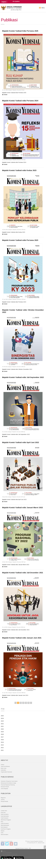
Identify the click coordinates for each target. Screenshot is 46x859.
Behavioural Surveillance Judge (8, 783)
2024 (2, 718)
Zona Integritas (4, 788)
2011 (2, 750)
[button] (4, 2)
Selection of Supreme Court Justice (9, 781)
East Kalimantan (5, 816)
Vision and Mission (5, 766)
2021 (2, 726)
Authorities (3, 770)
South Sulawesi (4, 818)
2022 (2, 723)
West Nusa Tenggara (6, 819)
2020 (2, 729)
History (2, 764)
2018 (2, 734)
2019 (2, 731)
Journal (2, 799)
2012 (2, 747)
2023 (2, 721)
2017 (2, 737)
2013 (2, 745)
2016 (2, 739)
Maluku (2, 830)
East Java (3, 812)
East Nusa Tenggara (6, 829)
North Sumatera (4, 814)
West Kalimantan (5, 825)
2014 (2, 742)
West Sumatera (4, 834)
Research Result (5, 786)
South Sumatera (5, 823)
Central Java (4, 810)
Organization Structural (6, 772)
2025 (2, 715)
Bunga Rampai (4, 801)
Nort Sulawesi (4, 827)
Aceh (2, 832)
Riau (2, 821)
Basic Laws (3, 768)
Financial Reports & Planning (8, 785)
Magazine (3, 797)
